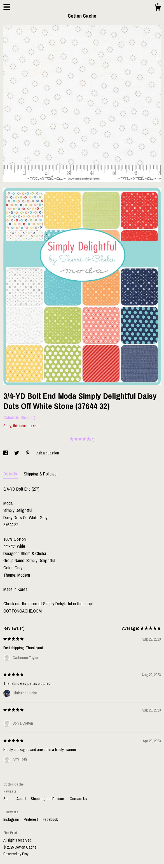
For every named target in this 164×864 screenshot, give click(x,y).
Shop (7, 798)
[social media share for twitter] (17, 453)
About (22, 798)
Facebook (50, 819)
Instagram (11, 819)
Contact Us (78, 798)
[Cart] (157, 8)
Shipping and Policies (48, 798)
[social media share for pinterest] (28, 453)
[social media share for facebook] (6, 453)
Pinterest (31, 819)
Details (10, 474)
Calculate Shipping (19, 417)
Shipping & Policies (40, 474)
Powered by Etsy (16, 853)
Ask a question (47, 453)
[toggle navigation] (6, 7)
